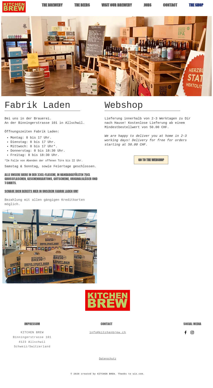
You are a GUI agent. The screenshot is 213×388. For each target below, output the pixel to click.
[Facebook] (185, 332)
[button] (106, 56)
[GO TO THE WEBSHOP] (151, 160)
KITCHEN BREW (32, 332)
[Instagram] (192, 332)
